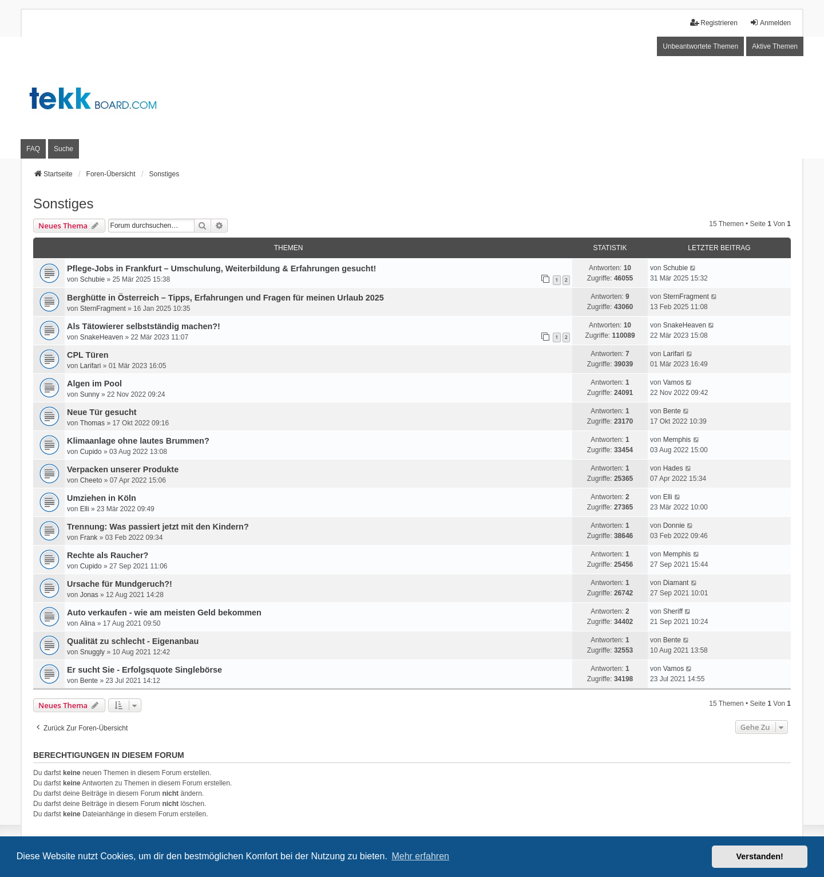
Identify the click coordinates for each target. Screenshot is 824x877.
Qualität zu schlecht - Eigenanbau (133, 641)
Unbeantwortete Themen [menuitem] (700, 46)
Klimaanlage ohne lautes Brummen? (138, 440)
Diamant (676, 583)
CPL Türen (88, 355)
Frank (89, 538)
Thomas (92, 423)
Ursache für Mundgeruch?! (119, 583)
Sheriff (673, 611)
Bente (672, 411)
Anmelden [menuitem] (770, 22)
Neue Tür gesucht (102, 412)
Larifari (90, 366)
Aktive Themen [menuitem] (775, 46)
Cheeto (91, 480)
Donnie (674, 526)
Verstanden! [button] (759, 856)
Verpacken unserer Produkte (123, 469)
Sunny (90, 394)
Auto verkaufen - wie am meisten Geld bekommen (164, 612)
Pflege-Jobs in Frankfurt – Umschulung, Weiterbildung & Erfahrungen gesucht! (221, 268)
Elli (84, 509)
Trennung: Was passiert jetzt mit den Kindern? (158, 526)
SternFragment (103, 309)
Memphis (677, 440)
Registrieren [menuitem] (714, 22)
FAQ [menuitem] (33, 149)
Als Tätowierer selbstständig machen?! (143, 326)
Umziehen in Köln (101, 498)
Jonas (89, 595)
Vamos (673, 382)
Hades (673, 468)
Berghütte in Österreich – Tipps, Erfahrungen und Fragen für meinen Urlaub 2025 (225, 297)
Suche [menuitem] (63, 149)
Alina (88, 623)
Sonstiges (63, 203)
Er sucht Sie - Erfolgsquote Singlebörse (144, 669)
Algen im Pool (94, 383)
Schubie (92, 279)
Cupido (91, 452)
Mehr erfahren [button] (420, 856)
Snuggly (92, 652)
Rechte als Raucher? (107, 555)
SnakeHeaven (101, 337)
